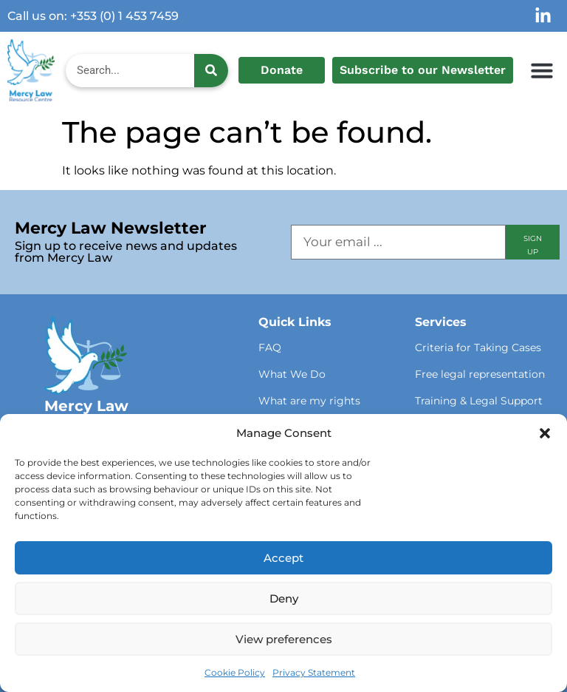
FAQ (269, 347)
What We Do (292, 374)
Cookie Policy (235, 672)
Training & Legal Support (479, 400)
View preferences (284, 639)
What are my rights (309, 400)
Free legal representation (480, 374)
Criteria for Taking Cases (478, 347)
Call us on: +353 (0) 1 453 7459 (93, 16)
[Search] (211, 70)
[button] (544, 433)
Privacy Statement (313, 672)
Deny (283, 598)
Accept (283, 558)
